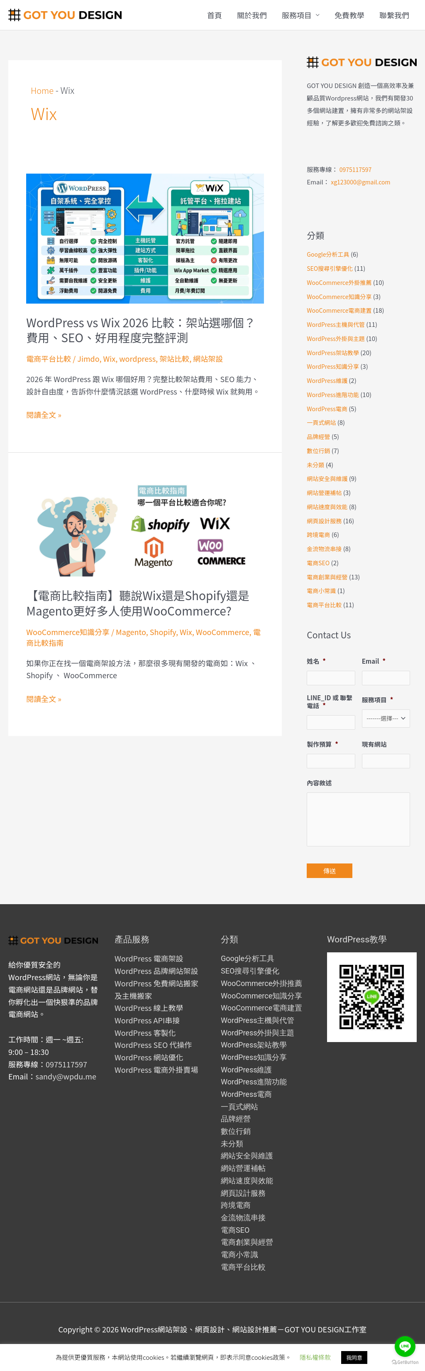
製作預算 (322, 745)
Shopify (163, 631)
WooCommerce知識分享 (68, 631)
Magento (131, 631)
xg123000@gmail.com (362, 181)
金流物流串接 (325, 548)
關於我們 (252, 15)
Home (43, 89)
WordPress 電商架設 (149, 972)
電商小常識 (322, 590)
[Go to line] (405, 1346)
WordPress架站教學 (335, 352)
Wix (109, 358)
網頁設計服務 (325, 520)
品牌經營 (319, 436)
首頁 (214, 15)
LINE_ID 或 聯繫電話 (329, 702)
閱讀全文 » (43, 415)
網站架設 (208, 358)
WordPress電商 (328, 408)
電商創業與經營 (328, 576)
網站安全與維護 (328, 478)
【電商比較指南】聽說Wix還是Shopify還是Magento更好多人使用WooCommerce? (137, 602)
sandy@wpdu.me (65, 1090)
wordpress (137, 358)
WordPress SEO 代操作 (153, 1059)
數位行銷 (319, 450)
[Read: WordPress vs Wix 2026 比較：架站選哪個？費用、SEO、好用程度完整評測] (145, 237)
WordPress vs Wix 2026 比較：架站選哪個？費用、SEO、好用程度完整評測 (140, 330)
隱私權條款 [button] (315, 1357)
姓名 (316, 661)
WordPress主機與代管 (338, 324)
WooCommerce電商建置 (341, 310)
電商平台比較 (48, 358)
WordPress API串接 (147, 1034)
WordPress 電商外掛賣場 (156, 1084)
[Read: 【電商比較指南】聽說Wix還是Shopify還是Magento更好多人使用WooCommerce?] (145, 525)
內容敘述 (319, 785)
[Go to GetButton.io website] (405, 1362)
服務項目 (297, 15)
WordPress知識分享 (335, 366)
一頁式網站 (322, 422)
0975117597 (357, 169)
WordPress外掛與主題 (338, 338)
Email (374, 661)
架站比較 (174, 358)
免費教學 (349, 15)
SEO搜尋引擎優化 (331, 268)
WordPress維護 (328, 380)
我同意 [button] (354, 1357)
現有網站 (374, 745)
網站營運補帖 (325, 492)
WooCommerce (222, 631)
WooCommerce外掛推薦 (341, 282)
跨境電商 (319, 534)
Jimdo (88, 358)
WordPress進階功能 (335, 394)
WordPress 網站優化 (149, 1071)
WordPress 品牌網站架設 (156, 985)
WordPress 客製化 (145, 1047)
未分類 (316, 464)
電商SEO (319, 562)
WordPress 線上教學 (149, 1022)
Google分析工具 (329, 254)
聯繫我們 (394, 15)
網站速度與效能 (328, 506)
